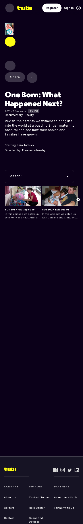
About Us (10, 497)
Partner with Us (64, 507)
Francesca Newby (33, 150)
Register (52, 8)
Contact (9, 518)
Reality (29, 115)
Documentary (14, 115)
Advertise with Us (65, 497)
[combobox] (39, 176)
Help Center (37, 507)
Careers (9, 507)
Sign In (69, 8)
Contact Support (40, 497)
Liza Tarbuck (25, 145)
